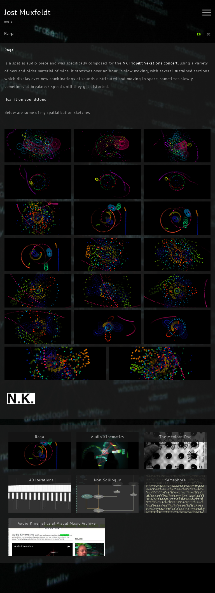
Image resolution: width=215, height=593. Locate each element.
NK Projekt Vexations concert (150, 63)
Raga (9, 49)
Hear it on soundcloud (25, 99)
